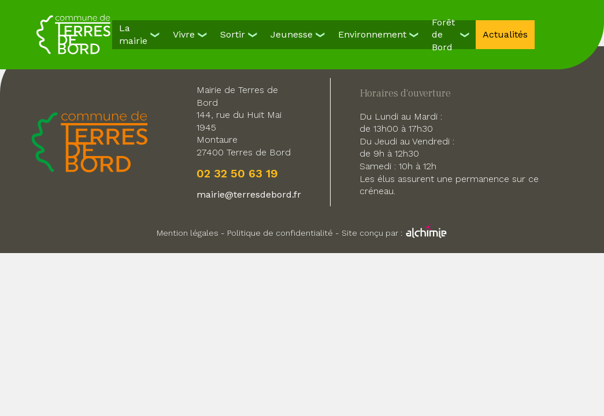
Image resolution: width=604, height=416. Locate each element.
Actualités (505, 34)
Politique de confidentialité (280, 232)
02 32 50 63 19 (237, 173)
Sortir (232, 34)
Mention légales (187, 232)
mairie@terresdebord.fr (249, 194)
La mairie (133, 34)
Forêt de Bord (443, 34)
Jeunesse (291, 34)
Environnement (372, 34)
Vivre (184, 34)
